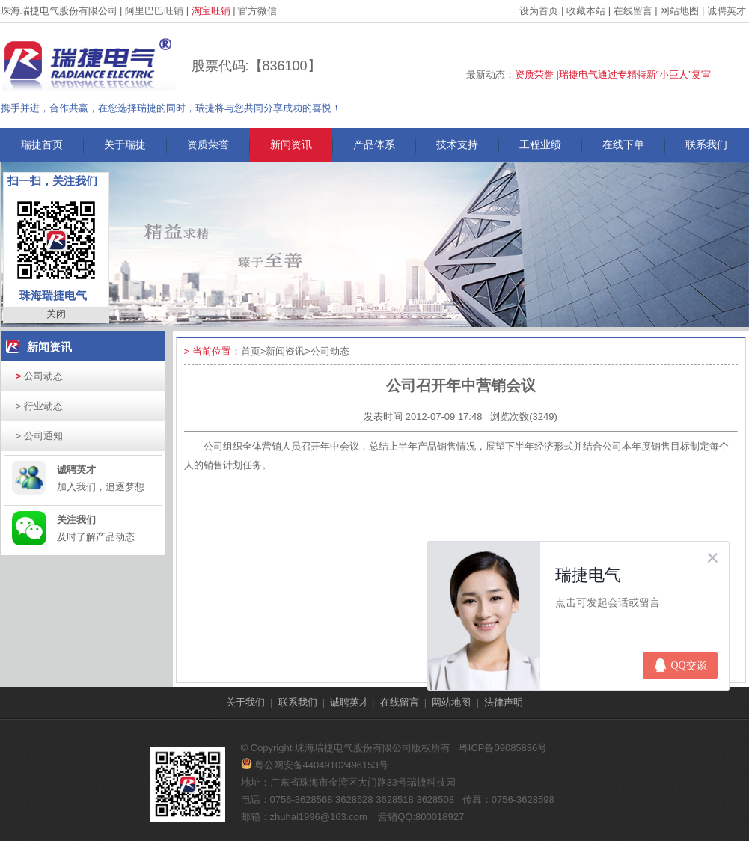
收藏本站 (585, 10)
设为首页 (538, 10)
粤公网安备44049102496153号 (314, 765)
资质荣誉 (208, 144)
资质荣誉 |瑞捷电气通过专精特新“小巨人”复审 (613, 74)
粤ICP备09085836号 (503, 747)
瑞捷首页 (42, 144)
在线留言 (633, 10)
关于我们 (245, 702)
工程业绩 (540, 144)
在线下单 (623, 144)
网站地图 (679, 10)
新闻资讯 (291, 144)
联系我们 (706, 144)
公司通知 (39, 435)
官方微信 (257, 10)
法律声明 (503, 702)
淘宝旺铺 (211, 10)
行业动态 (39, 406)
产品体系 (374, 144)
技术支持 (457, 144)
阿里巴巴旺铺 (154, 10)
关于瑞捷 (125, 144)
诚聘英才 (726, 10)
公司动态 (39, 376)
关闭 (56, 313)
